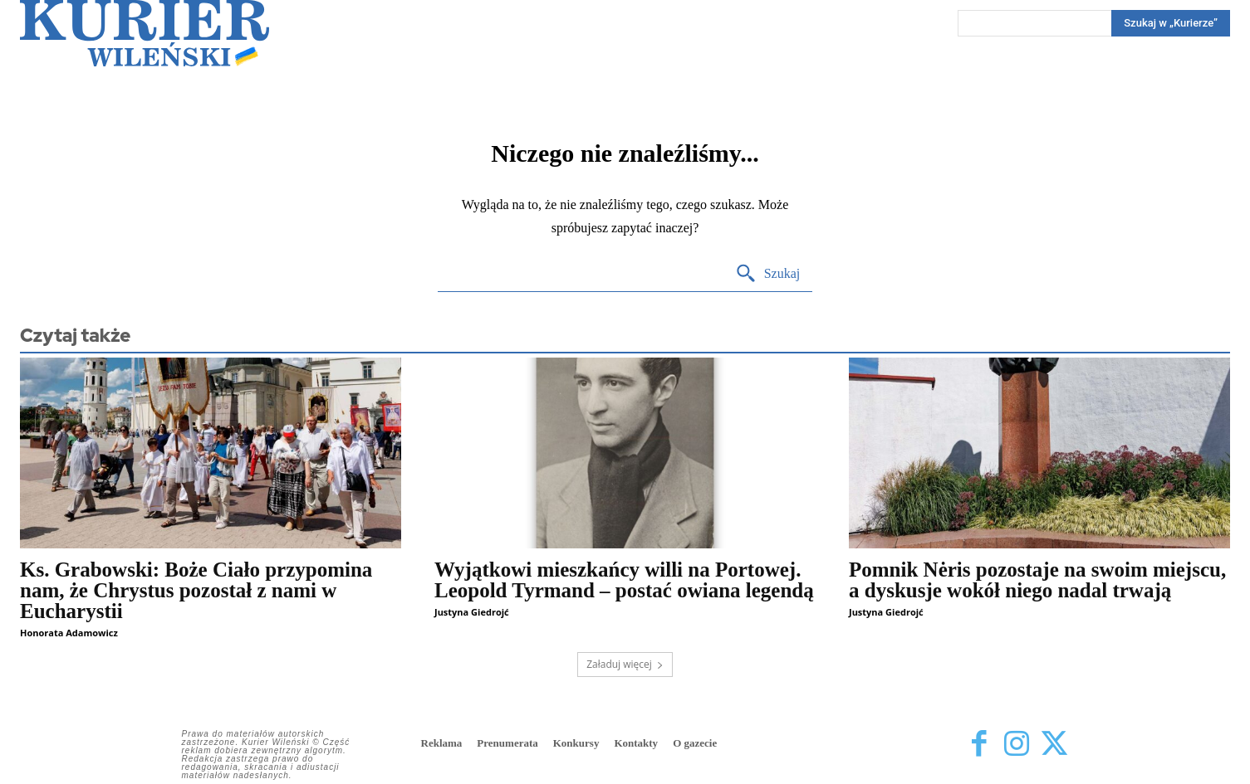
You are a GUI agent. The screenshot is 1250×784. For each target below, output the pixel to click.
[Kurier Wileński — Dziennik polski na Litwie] (144, 33)
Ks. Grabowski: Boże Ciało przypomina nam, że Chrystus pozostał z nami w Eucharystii (196, 590)
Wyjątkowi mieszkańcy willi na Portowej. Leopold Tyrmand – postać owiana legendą (624, 579)
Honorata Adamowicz (69, 632)
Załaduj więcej (625, 664)
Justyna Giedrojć (471, 612)
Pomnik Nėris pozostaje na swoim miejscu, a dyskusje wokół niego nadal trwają (1037, 579)
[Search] (1170, 23)
